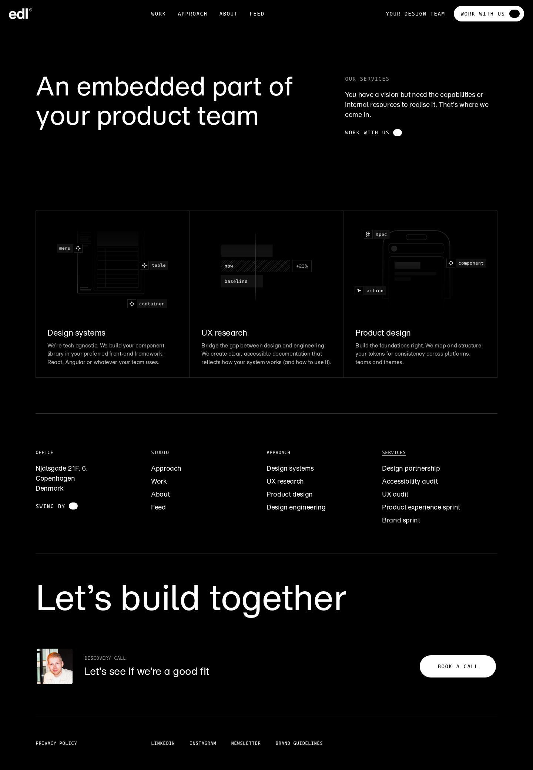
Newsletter (246, 743)
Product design (289, 494)
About (160, 494)
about (228, 13)
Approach (192, 13)
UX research (285, 481)
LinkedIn (163, 743)
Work (158, 13)
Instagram (203, 743)
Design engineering (296, 507)
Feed (158, 507)
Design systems (290, 468)
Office (44, 452)
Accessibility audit (410, 481)
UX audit (395, 494)
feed (256, 13)
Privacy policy (56, 743)
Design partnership (411, 468)
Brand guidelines (299, 743)
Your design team (415, 13)
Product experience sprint (421, 507)
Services (394, 452)
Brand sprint (401, 520)
